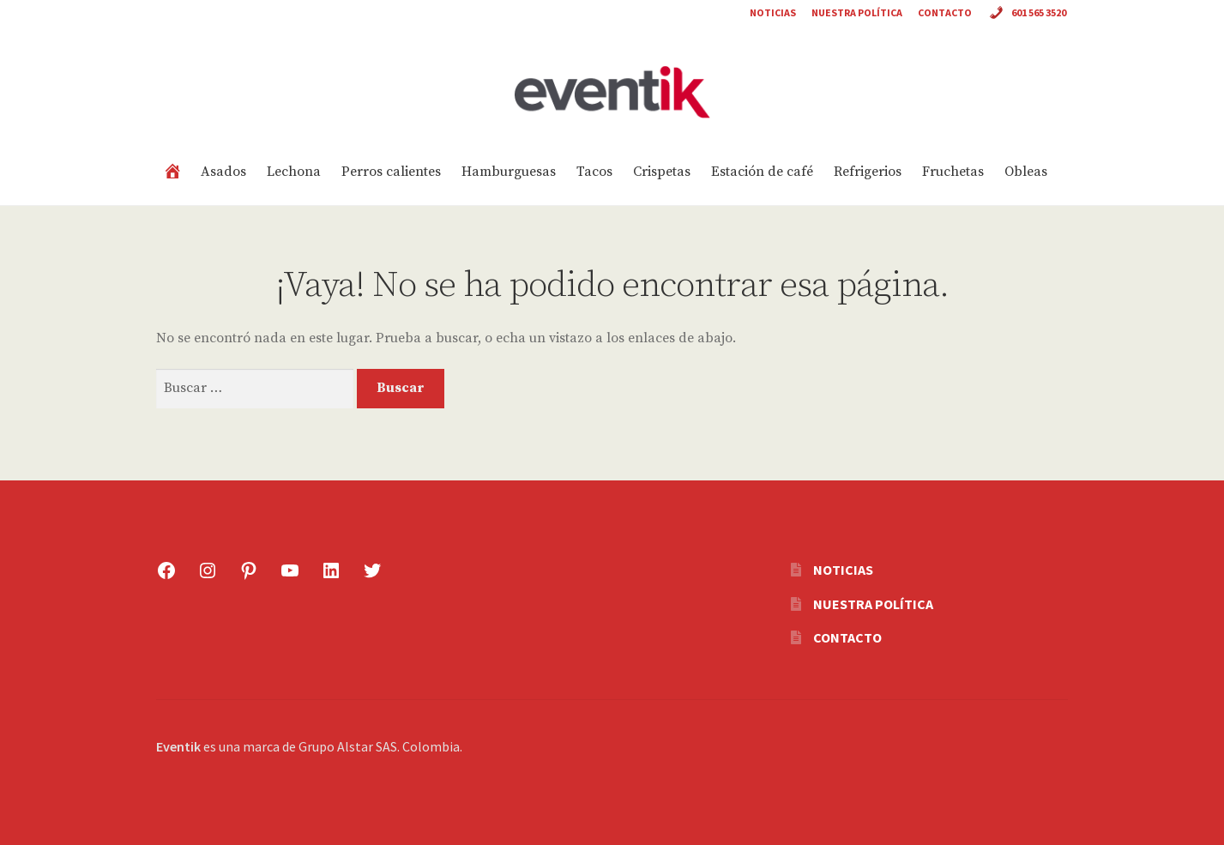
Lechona (294, 171)
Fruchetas (953, 171)
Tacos (594, 171)
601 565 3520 (1026, 14)
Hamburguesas (508, 171)
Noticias (773, 12)
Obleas (1025, 171)
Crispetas (661, 171)
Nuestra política (856, 12)
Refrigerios (867, 171)
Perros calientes (391, 171)
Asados (223, 171)
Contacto (945, 12)
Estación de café (762, 171)
